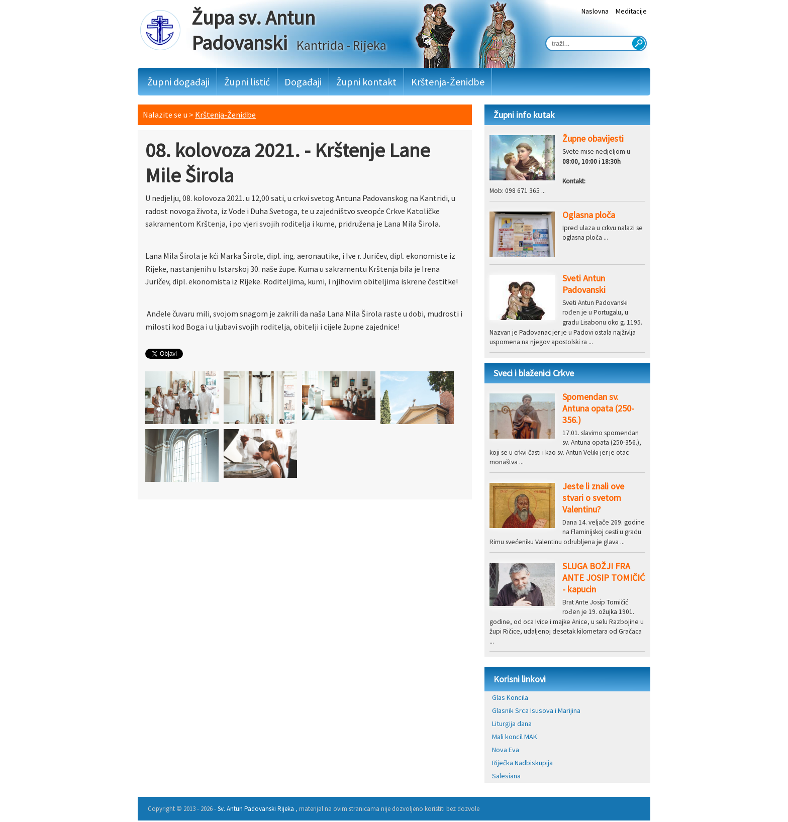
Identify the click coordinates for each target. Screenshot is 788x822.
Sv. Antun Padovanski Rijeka (256, 808)
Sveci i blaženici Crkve (534, 373)
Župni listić (247, 81)
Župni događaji (178, 81)
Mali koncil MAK (514, 736)
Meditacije (631, 11)
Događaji (303, 81)
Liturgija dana (512, 723)
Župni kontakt (366, 81)
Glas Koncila (510, 697)
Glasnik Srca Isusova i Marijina (536, 710)
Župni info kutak (524, 115)
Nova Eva (505, 749)
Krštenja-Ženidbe (447, 81)
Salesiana (506, 775)
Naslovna (595, 11)
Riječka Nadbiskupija (522, 762)
